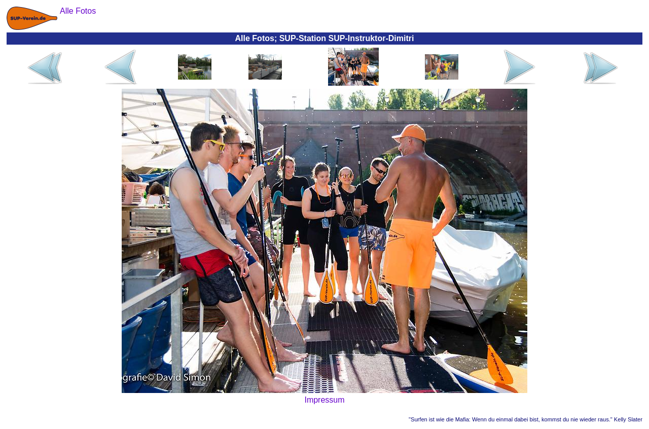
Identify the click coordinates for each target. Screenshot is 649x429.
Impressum (324, 400)
